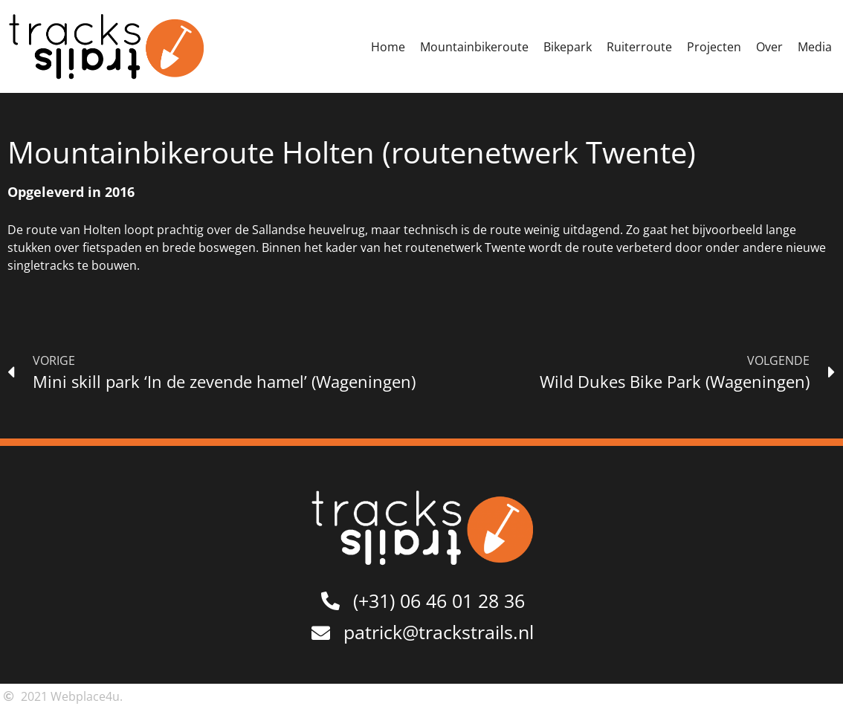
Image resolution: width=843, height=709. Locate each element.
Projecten (714, 47)
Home (388, 47)
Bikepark (567, 47)
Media (815, 47)
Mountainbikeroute (474, 47)
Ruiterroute (639, 47)
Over (769, 47)
